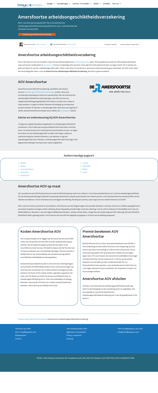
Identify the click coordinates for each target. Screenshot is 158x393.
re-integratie (26, 120)
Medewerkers (20, 356)
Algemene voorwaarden (76, 353)
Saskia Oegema (41, 45)
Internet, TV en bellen (82, 3)
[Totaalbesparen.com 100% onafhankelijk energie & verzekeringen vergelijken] (30, 5)
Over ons (116, 3)
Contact (18, 360)
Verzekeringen (63, 3)
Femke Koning (71, 45)
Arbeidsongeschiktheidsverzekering (32, 340)
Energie (51, 3)
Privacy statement (73, 356)
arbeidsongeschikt (84, 63)
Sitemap (69, 360)
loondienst (59, 66)
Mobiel (97, 3)
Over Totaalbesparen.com (25, 353)
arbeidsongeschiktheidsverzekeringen (40, 97)
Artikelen (106, 4)
